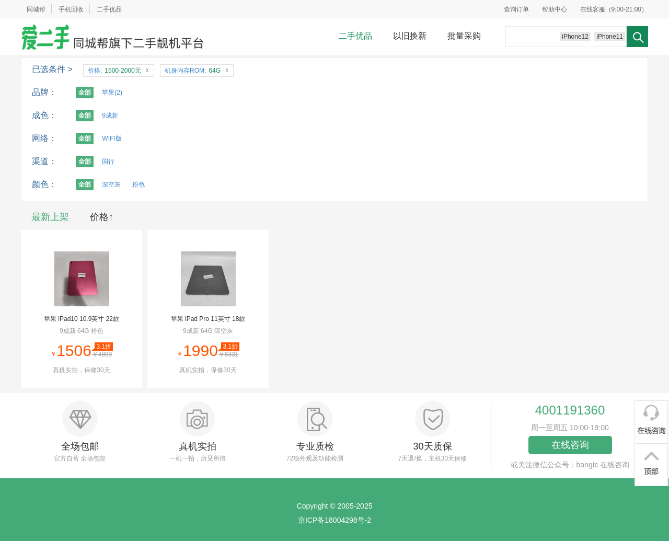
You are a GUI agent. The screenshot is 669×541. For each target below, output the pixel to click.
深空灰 (111, 184)
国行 (108, 161)
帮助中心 (554, 9)
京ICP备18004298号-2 (334, 520)
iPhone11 (609, 36)
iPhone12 (575, 36)
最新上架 (50, 217)
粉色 (138, 184)
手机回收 (71, 9)
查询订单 (516, 9)
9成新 (110, 115)
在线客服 (592, 9)
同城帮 (36, 9)
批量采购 (464, 35)
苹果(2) (112, 92)
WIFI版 (111, 138)
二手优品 (109, 9)
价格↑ (101, 217)
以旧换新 (409, 35)
